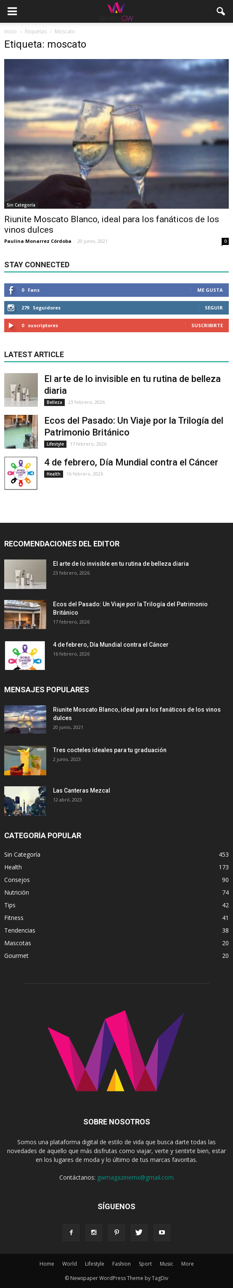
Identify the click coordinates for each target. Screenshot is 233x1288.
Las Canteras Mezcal (81, 790)
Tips (10, 905)
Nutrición (16, 892)
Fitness (14, 918)
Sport (145, 1263)
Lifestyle (55, 444)
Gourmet (16, 956)
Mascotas (17, 943)
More (187, 1263)
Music (166, 1263)
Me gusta (210, 290)
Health (54, 474)
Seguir (214, 307)
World (69, 1263)
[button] (221, 11)
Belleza (54, 402)
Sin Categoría (21, 205)
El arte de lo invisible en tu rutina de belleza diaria (121, 563)
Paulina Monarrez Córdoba (37, 241)
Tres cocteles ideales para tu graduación (110, 750)
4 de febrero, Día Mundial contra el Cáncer (131, 462)
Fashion (121, 1263)
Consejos (17, 880)
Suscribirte (207, 325)
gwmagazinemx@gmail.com (135, 1177)
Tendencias (19, 930)
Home (47, 1263)
